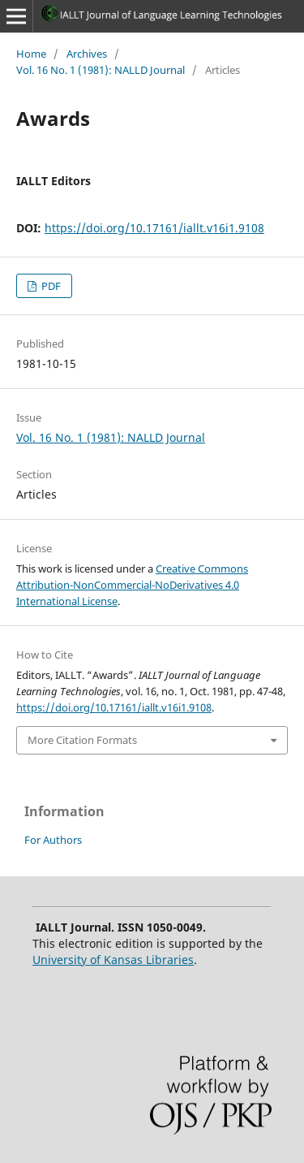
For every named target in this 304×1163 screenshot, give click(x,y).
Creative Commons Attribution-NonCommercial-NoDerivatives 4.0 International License (132, 584)
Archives (86, 53)
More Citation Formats (82, 740)
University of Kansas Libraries (113, 959)
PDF (50, 286)
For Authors (53, 839)
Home (31, 53)
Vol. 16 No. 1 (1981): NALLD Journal (100, 70)
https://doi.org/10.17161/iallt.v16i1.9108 (154, 228)
